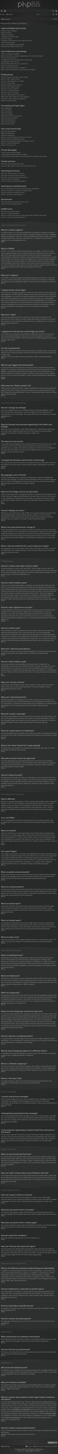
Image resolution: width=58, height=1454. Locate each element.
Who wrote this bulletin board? (10, 211)
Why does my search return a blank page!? (14, 177)
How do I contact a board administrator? (13, 217)
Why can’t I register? (7, 34)
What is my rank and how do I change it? (13, 68)
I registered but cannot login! (10, 36)
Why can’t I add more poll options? (11, 85)
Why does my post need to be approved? (13, 98)
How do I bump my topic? (9, 100)
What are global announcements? (11, 116)
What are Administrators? (9, 131)
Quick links (2, 11)
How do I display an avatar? (9, 66)
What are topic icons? (7, 124)
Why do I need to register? (9, 31)
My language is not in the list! (10, 62)
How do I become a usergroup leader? (13, 139)
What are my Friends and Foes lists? (12, 164)
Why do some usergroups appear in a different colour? (17, 141)
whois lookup (17, 1406)
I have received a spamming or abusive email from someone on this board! (24, 156)
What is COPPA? (6, 33)
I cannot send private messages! (11, 152)
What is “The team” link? (8, 145)
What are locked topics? (8, 122)
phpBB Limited (52, 1370)
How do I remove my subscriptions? (12, 194)
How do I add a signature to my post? (12, 81)
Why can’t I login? (6, 38)
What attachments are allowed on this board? (15, 202)
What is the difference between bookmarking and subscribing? (20, 188)
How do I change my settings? (10, 54)
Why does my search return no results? (13, 175)
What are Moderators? (8, 133)
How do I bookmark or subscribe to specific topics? (16, 190)
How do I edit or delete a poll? (10, 87)
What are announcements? (9, 118)
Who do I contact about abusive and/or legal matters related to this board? (23, 215)
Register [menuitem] (57, 11)
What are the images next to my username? (14, 64)
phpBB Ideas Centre (28, 1387)
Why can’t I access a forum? (9, 89)
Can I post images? (7, 114)
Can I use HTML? (6, 110)
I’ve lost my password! (8, 42)
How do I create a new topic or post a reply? (14, 77)
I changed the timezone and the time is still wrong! (16, 60)
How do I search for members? (10, 179)
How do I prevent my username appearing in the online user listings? (22, 56)
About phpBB (21, 1374)
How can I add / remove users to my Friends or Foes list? (18, 166)
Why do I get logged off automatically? (12, 44)
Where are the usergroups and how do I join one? (16, 137)
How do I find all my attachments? (11, 204)
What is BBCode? (6, 108)
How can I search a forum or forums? (12, 173)
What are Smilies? (6, 112)
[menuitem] (56, 19)
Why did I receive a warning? (10, 93)
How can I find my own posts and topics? (13, 181)
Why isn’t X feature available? (10, 213)
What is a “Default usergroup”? (10, 143)
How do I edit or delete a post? (10, 79)
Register (10, 14)
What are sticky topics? (8, 120)
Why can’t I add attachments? (10, 91)
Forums (5, 11)
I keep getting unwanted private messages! (14, 154)
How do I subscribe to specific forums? (13, 192)
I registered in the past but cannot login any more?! (16, 40)
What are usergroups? (8, 135)
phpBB (26, 483)
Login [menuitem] (53, 11)
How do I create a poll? (8, 83)
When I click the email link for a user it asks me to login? (18, 69)
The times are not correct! (9, 58)
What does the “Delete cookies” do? (12, 46)
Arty (23, 1451)
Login (3, 14)
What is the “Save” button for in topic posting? (15, 97)
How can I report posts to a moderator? (13, 95)
